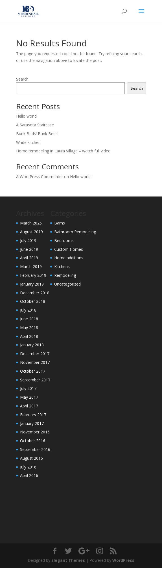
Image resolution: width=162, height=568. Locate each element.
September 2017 (35, 380)
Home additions (68, 257)
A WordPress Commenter (39, 176)
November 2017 (35, 362)
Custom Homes (68, 249)
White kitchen (28, 142)
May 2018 (29, 327)
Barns (59, 223)
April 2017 (29, 406)
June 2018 (29, 318)
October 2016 (32, 440)
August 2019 (31, 231)
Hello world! (27, 116)
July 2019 (28, 240)
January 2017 (32, 423)
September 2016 (35, 449)
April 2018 (29, 336)
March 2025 (31, 223)
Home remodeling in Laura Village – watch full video (63, 151)
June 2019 (29, 249)
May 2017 (29, 397)
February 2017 (33, 414)
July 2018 (28, 310)
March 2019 (31, 266)
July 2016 (28, 467)
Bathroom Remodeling (75, 231)
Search (22, 79)
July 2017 (28, 388)
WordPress (123, 560)
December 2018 (34, 292)
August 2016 (31, 458)
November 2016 (35, 432)
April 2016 (29, 475)
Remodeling (65, 275)
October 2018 (32, 301)
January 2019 (32, 284)
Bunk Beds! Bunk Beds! (37, 133)
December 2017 (34, 353)
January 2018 (32, 344)
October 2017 (32, 371)
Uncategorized (67, 284)
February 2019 (33, 275)
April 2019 (29, 257)
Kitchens (62, 266)
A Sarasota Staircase (35, 125)
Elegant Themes (68, 560)
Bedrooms (64, 240)
